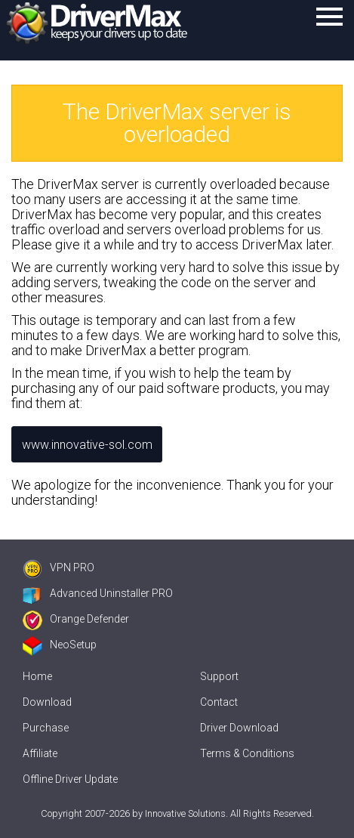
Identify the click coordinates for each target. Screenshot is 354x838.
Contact (219, 702)
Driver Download (239, 727)
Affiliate (40, 753)
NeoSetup (60, 644)
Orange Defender (76, 619)
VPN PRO (58, 567)
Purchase (46, 727)
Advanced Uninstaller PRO (98, 593)
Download (47, 702)
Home (37, 676)
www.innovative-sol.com (87, 445)
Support (219, 676)
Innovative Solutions (185, 813)
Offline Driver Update (70, 779)
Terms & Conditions (247, 753)
